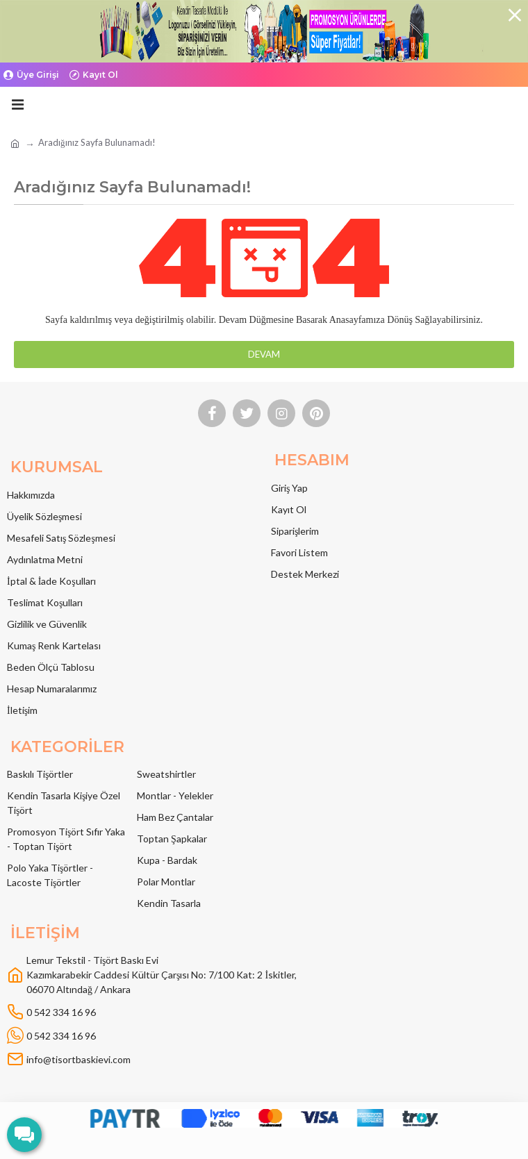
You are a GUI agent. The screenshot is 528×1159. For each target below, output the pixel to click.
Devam (264, 354)
